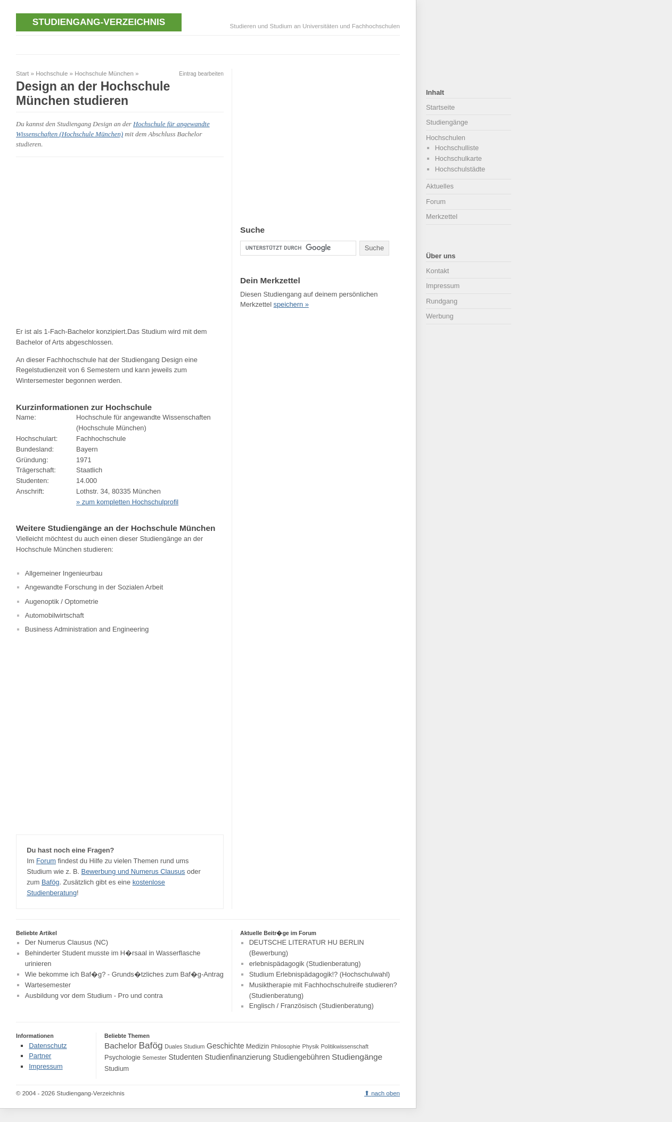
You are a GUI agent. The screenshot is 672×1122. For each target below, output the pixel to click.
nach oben (385, 1093)
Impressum (443, 286)
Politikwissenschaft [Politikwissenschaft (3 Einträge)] (344, 1046)
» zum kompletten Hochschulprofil (127, 502)
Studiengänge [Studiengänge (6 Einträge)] (357, 1056)
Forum (46, 861)
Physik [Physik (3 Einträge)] (310, 1046)
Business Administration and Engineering (87, 629)
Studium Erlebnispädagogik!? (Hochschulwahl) (319, 974)
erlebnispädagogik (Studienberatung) (305, 964)
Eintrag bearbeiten (201, 74)
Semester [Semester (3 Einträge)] (154, 1057)
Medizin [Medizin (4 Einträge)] (257, 1046)
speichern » (291, 304)
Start (22, 73)
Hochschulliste (457, 148)
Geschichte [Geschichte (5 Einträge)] (225, 1046)
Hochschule (52, 73)
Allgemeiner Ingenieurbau (64, 573)
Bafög (50, 882)
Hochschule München (104, 73)
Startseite (440, 107)
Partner (40, 1056)
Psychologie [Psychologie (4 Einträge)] (122, 1057)
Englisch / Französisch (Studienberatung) (311, 1006)
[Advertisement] (210, 44)
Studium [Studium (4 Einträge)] (116, 1068)
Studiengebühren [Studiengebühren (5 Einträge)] (301, 1057)
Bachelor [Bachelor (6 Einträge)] (120, 1045)
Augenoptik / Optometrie (62, 601)
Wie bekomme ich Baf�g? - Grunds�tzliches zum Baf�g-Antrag (124, 974)
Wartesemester (48, 985)
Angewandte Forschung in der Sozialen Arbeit (94, 587)
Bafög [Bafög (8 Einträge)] (150, 1045)
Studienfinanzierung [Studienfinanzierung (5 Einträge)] (237, 1057)
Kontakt (437, 271)
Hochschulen (445, 138)
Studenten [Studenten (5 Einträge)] (185, 1057)
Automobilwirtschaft (54, 615)
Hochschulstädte (460, 169)
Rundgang (441, 301)
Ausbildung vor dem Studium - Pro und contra (94, 996)
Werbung (440, 316)
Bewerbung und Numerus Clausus (133, 871)
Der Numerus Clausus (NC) (66, 943)
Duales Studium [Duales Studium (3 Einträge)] (184, 1046)
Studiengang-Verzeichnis (98, 22)
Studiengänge (447, 122)
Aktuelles (440, 186)
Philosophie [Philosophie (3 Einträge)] (285, 1046)
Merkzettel (441, 216)
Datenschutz (48, 1046)
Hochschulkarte (458, 158)
